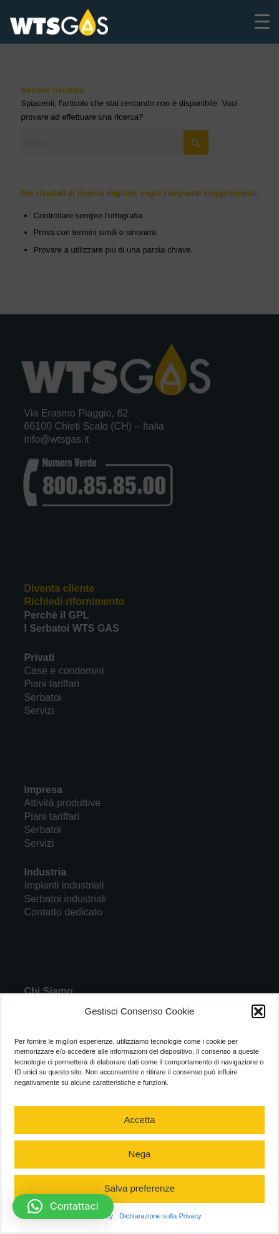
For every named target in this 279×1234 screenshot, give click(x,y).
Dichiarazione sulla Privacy (160, 1216)
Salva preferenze (139, 1188)
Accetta (139, 1119)
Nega (140, 1154)
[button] (258, 1011)
